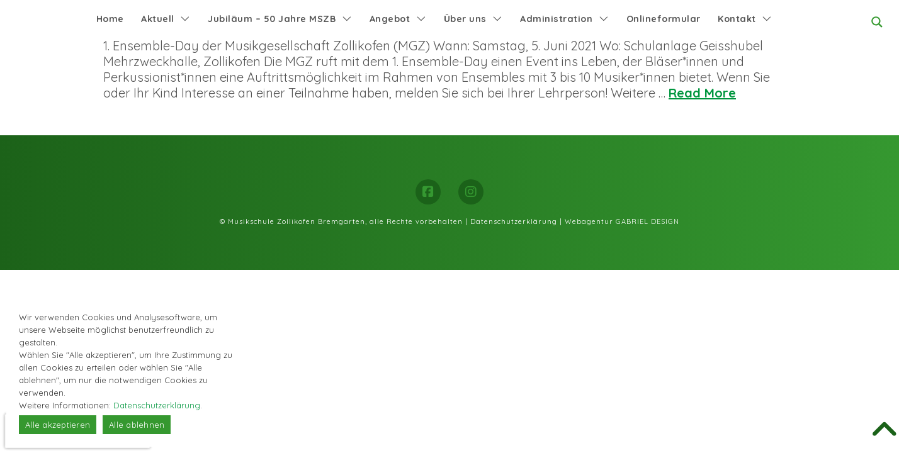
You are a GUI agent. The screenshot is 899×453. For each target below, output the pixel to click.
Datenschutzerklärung (513, 221)
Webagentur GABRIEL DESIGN (622, 221)
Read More (702, 93)
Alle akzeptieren (57, 425)
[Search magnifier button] (877, 22)
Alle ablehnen (136, 425)
